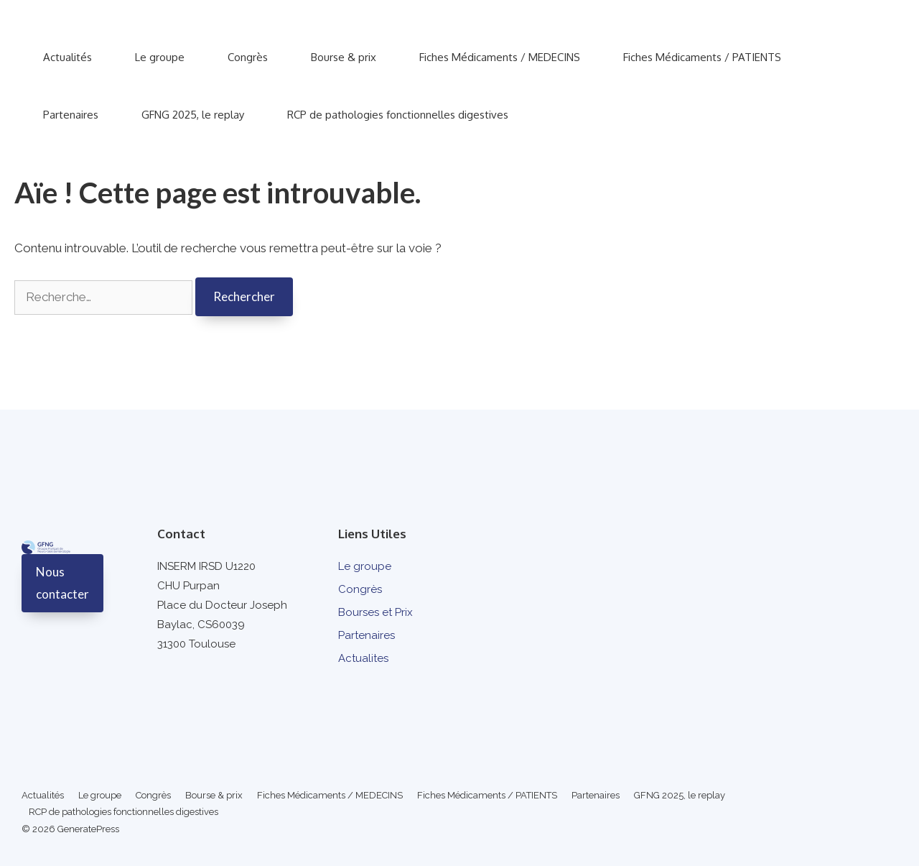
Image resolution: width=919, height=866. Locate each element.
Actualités (67, 57)
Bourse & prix (343, 57)
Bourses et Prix (375, 612)
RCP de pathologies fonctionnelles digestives (397, 114)
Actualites (363, 658)
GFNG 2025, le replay (192, 114)
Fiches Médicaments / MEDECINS (499, 57)
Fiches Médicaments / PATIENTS (702, 57)
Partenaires (70, 114)
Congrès (248, 57)
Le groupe (160, 57)
